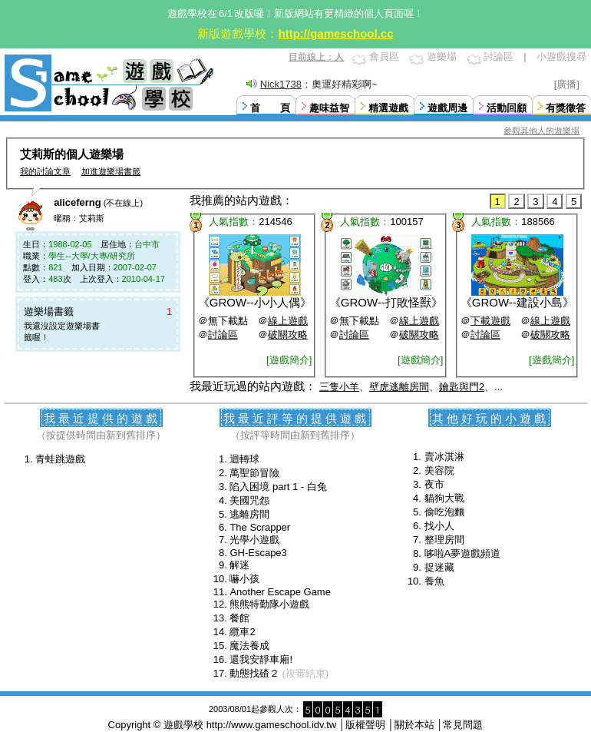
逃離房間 (249, 514)
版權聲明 (365, 724)
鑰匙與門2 (461, 386)
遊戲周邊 (447, 108)
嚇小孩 (244, 579)
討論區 (498, 56)
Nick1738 (281, 84)
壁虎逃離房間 (399, 386)
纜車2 (242, 632)
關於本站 (414, 724)
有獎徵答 (566, 108)
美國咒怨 (249, 500)
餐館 (239, 618)
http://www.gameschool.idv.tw (271, 724)
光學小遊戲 (254, 539)
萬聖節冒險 (254, 473)
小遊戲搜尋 (561, 56)
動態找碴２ (254, 673)
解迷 (239, 565)
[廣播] (566, 84)
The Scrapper (259, 527)
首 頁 (270, 108)
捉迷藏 (439, 567)
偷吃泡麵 (444, 512)
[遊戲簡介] (289, 360)
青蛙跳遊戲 (60, 459)
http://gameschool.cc (335, 33)
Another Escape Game (280, 592)
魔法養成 (249, 645)
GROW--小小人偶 (255, 302)
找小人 (439, 526)
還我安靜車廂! (260, 659)
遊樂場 (442, 56)
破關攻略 (288, 334)
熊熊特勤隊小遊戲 (269, 604)
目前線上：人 (316, 56)
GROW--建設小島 (517, 302)
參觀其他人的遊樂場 (541, 130)
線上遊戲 (288, 320)
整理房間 (444, 539)
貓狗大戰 (444, 498)
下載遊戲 (490, 320)
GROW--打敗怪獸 (386, 302)
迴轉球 (244, 459)
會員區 (384, 56)
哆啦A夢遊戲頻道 (462, 553)
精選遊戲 (388, 108)
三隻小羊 (339, 386)
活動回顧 (507, 108)
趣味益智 (329, 108)
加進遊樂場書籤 (110, 171)
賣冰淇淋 (444, 456)
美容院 (439, 470)
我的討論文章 (45, 171)
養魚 (434, 581)
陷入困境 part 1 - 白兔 (277, 486)
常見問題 (463, 724)
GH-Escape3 (257, 552)
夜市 (434, 484)
